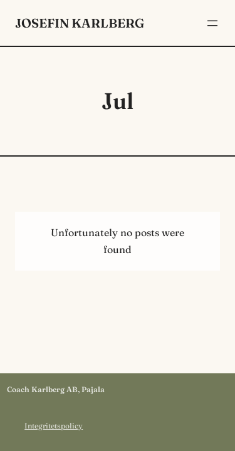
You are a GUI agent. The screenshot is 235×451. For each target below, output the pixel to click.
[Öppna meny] (212, 23)
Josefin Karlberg (79, 23)
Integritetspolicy (53, 425)
